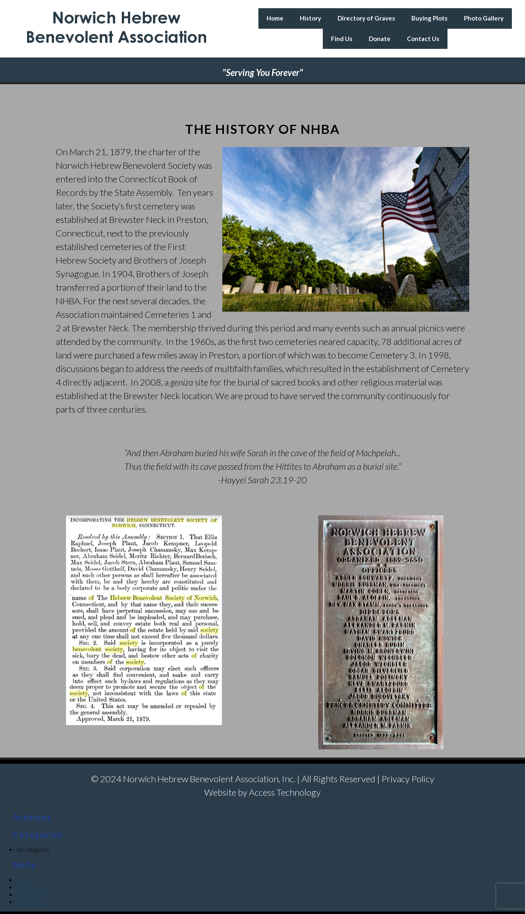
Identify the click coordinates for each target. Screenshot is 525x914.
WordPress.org (34, 902)
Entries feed (31, 887)
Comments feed (36, 894)
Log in (23, 880)
